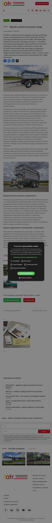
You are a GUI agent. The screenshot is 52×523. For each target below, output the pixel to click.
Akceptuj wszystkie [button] (26, 273)
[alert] (26, 261)
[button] (26, 257)
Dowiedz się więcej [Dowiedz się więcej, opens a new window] (36, 254)
